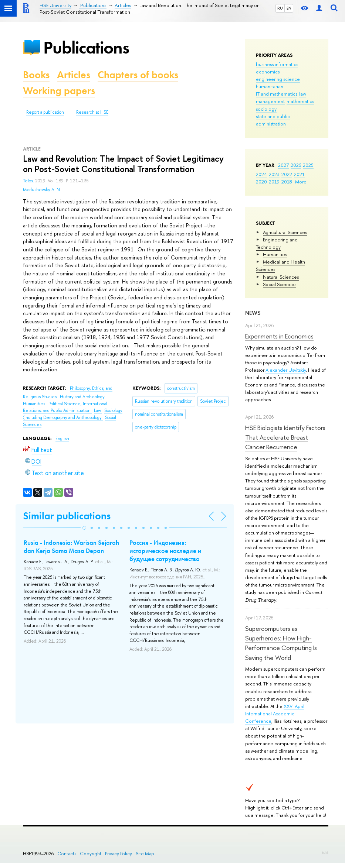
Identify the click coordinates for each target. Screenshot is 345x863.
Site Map (145, 853)
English (62, 438)
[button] (84, 528)
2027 (283, 165)
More (301, 181)
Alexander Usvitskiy (285, 370)
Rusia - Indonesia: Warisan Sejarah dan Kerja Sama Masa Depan (71, 547)
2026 (296, 165)
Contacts (66, 853)
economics (268, 71)
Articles (73, 74)
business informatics (277, 64)
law (302, 93)
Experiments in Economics (279, 336)
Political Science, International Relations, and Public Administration (65, 407)
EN (289, 8)
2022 (286, 174)
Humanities (275, 254)
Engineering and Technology (277, 243)
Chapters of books (138, 74)
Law (98, 410)
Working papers (59, 90)
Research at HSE (92, 112)
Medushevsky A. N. (42, 190)
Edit (325, 852)
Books (36, 74)
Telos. (29, 181)
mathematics (300, 101)
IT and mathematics (276, 93)
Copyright (90, 853)
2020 (261, 181)
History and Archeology (82, 397)
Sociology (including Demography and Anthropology (72, 414)
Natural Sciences (281, 277)
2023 (274, 174)
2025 (308, 165)
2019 (274, 181)
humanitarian (269, 86)
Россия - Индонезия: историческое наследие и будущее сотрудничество (165, 551)
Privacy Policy (118, 853)
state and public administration (273, 120)
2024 (261, 174)
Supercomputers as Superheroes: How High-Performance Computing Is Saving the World (281, 643)
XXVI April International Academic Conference (274, 713)
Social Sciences (279, 284)
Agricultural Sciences (285, 232)
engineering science (278, 79)
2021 (299, 174)
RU (280, 8)
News (253, 313)
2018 (286, 181)
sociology (266, 109)
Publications (86, 47)
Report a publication (45, 112)
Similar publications (67, 515)
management (270, 101)
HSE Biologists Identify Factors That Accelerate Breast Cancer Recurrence (285, 437)
